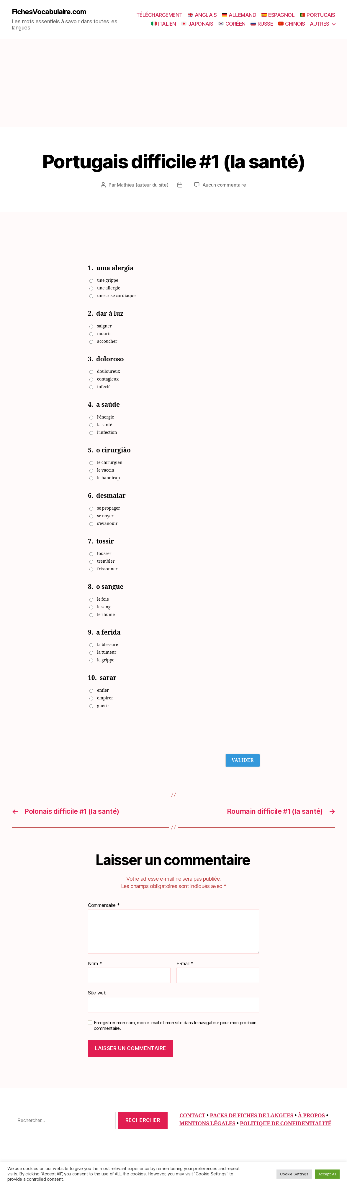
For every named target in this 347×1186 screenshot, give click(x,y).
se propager (108, 507)
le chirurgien (109, 462)
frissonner (107, 568)
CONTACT (192, 1115)
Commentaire (104, 905)
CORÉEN (231, 24)
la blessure (107, 644)
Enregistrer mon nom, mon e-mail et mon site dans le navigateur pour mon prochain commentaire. (175, 1025)
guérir (103, 705)
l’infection (107, 432)
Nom (95, 963)
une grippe (107, 280)
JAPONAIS (197, 24)
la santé (104, 424)
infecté (103, 386)
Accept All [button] (327, 1174)
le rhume (106, 614)
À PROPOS (311, 1115)
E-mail (184, 963)
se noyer (105, 515)
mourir (104, 333)
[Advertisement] (173, 83)
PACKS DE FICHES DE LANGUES (251, 1115)
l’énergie (105, 416)
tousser (104, 553)
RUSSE (262, 24)
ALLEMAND (239, 15)
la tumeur (106, 652)
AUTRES (319, 24)
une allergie (108, 287)
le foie (103, 599)
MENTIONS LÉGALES (207, 1123)
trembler (105, 561)
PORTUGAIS (317, 15)
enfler (103, 690)
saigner (104, 325)
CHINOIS (291, 24)
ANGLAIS (202, 15)
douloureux (108, 371)
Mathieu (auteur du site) (142, 185)
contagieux (108, 378)
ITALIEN (163, 24)
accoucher (107, 341)
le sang (104, 606)
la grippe (105, 659)
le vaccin (105, 469)
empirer (105, 697)
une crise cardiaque (116, 295)
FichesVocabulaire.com (49, 11)
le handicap (108, 477)
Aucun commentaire (224, 185)
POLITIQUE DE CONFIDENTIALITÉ (285, 1123)
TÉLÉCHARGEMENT (159, 15)
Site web (97, 992)
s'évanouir (107, 523)
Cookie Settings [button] (294, 1174)
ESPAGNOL (278, 15)
